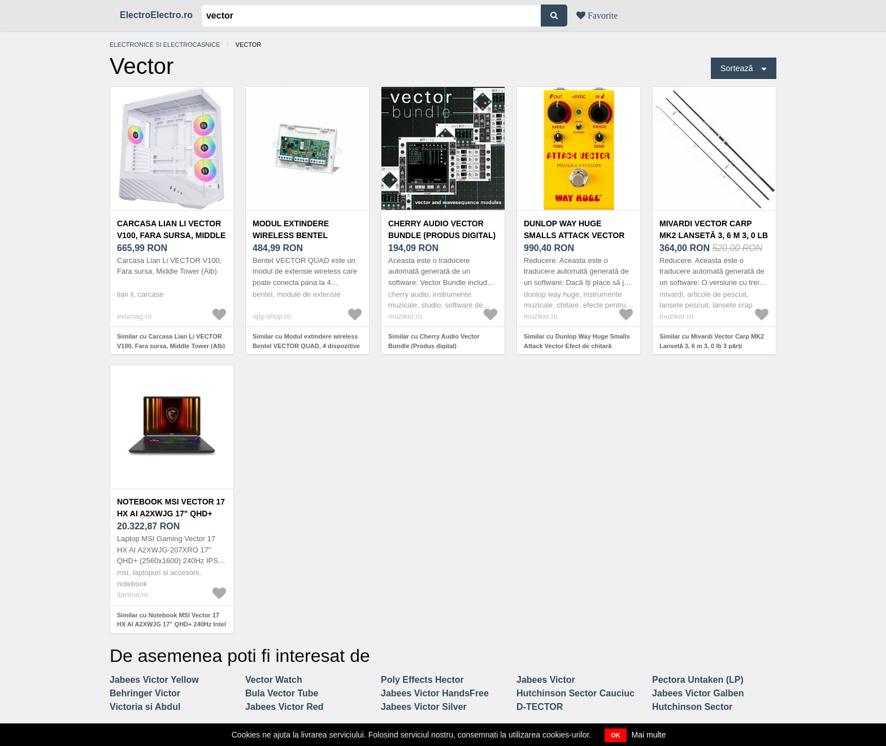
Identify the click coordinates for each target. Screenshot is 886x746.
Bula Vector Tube (282, 693)
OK (615, 735)
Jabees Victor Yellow (154, 679)
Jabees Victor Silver (424, 707)
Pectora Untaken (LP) (698, 679)
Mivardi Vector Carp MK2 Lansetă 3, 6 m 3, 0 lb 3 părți (713, 235)
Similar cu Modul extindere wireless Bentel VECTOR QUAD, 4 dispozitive (306, 341)
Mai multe (649, 734)
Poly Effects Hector (422, 679)
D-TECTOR (539, 707)
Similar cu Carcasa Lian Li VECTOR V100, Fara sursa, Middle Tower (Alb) (171, 341)
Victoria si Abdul (145, 707)
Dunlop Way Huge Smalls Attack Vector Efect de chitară (574, 235)
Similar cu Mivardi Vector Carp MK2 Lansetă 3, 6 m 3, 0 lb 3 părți (711, 341)
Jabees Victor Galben (698, 693)
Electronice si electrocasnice (165, 44)
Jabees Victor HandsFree (435, 693)
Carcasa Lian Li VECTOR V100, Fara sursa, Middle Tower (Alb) (171, 235)
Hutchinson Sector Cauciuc (575, 693)
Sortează (736, 68)
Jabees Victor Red (284, 707)
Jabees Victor (545, 679)
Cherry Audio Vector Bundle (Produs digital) (442, 229)
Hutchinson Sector (692, 707)
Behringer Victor (145, 693)
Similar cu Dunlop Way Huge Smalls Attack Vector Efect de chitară (577, 341)
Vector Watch (273, 679)
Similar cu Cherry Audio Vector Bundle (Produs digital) (434, 341)
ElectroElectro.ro (156, 15)
